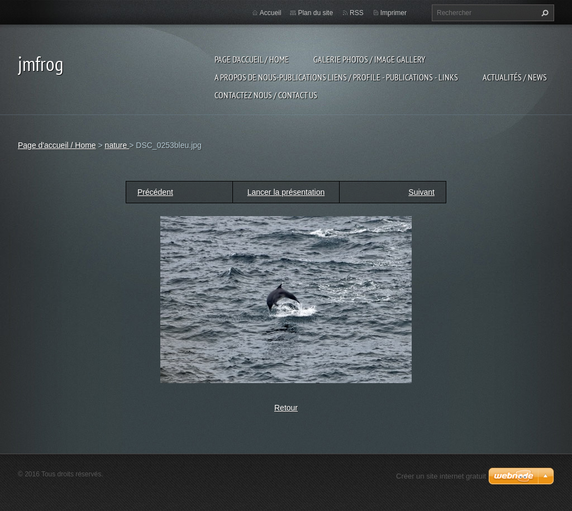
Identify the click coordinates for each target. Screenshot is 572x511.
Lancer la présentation (286, 192)
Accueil (271, 13)
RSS (357, 13)
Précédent (155, 192)
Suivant (421, 192)
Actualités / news (515, 77)
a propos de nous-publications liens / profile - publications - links (336, 77)
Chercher (543, 12)
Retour (286, 407)
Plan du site (315, 13)
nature (117, 145)
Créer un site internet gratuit (441, 476)
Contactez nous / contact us (265, 95)
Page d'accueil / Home (251, 59)
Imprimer (393, 13)
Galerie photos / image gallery (369, 59)
